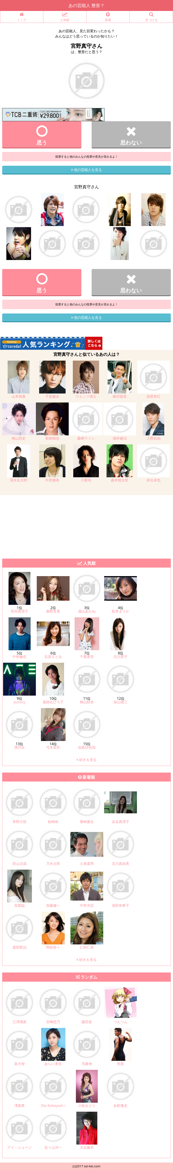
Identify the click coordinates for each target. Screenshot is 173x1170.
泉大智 (19, 1063)
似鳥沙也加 (87, 747)
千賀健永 (52, 396)
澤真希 (19, 1105)
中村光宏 (87, 905)
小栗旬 (86, 480)
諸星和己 (154, 396)
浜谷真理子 (120, 821)
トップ (21, 17)
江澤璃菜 (19, 1021)
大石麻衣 (87, 1147)
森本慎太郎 (119, 480)
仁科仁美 (87, 947)
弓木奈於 (53, 747)
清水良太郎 (18, 480)
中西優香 (52, 480)
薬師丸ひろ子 (53, 702)
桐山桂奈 (87, 702)
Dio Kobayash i (53, 1105)
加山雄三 (121, 702)
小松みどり (87, 1105)
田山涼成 (19, 863)
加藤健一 (53, 905)
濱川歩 (19, 747)
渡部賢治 (19, 947)
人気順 (64, 17)
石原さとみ (53, 656)
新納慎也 (52, 438)
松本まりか (120, 611)
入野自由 (154, 438)
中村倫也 (19, 656)
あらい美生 (53, 1063)
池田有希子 (120, 905)
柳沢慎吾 (120, 396)
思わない (131, 135)
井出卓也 (154, 480)
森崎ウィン (86, 438)
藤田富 (87, 1021)
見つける (151, 17)
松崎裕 (53, 821)
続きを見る (86, 759)
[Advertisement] (86, 525)
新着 (108, 17)
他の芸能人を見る (86, 169)
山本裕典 (19, 396)
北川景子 (121, 656)
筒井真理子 (19, 611)
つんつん (121, 1021)
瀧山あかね (87, 611)
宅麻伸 (87, 1063)
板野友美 (53, 611)
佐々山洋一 (53, 1147)
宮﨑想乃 (53, 1021)
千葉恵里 (87, 656)
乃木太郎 (53, 863)
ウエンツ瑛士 (85, 396)
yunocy (19, 702)
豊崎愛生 (87, 821)
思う (41, 135)
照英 (120, 1063)
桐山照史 (19, 438)
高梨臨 (19, 905)
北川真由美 (120, 863)
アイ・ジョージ (19, 1147)
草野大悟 (19, 821)
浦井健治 (120, 438)
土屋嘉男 (87, 863)
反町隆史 (121, 1105)
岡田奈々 (53, 947)
